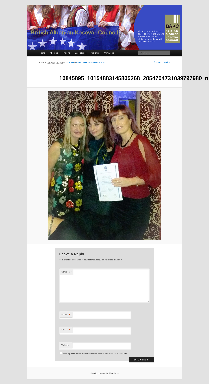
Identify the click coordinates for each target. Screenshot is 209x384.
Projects (66, 53)
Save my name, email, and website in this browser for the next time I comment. (95, 353)
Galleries (95, 53)
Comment (66, 272)
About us (54, 53)
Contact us (109, 53)
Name (66, 314)
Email (66, 330)
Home (42, 53)
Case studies (81, 53)
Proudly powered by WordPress (104, 373)
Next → (167, 62)
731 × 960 (69, 62)
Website (65, 345)
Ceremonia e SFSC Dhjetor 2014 (90, 62)
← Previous (156, 62)
